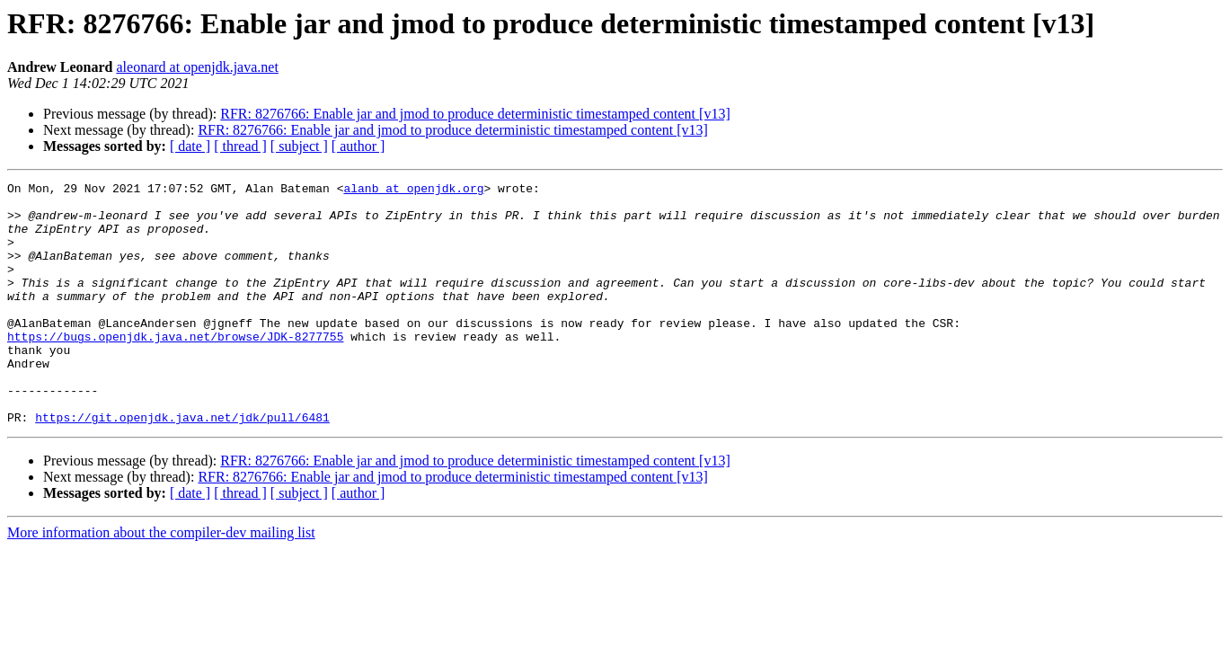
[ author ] (358, 146)
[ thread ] (240, 146)
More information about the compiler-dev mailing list (161, 581)
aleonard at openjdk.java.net (198, 67)
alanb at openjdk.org (413, 190)
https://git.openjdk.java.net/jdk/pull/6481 (182, 465)
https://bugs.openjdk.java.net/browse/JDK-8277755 (175, 368)
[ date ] (190, 146)
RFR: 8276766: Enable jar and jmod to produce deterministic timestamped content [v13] (475, 113)
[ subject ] (299, 146)
